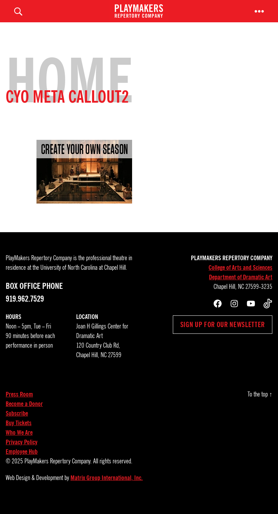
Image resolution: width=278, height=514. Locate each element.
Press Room (19, 404)
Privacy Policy (22, 451)
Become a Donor (24, 413)
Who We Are (19, 442)
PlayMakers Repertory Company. (58, 471)
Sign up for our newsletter (222, 334)
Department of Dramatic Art (240, 286)
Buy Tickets (19, 432)
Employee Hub (22, 461)
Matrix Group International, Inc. (106, 487)
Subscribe (17, 423)
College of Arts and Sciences (240, 277)
